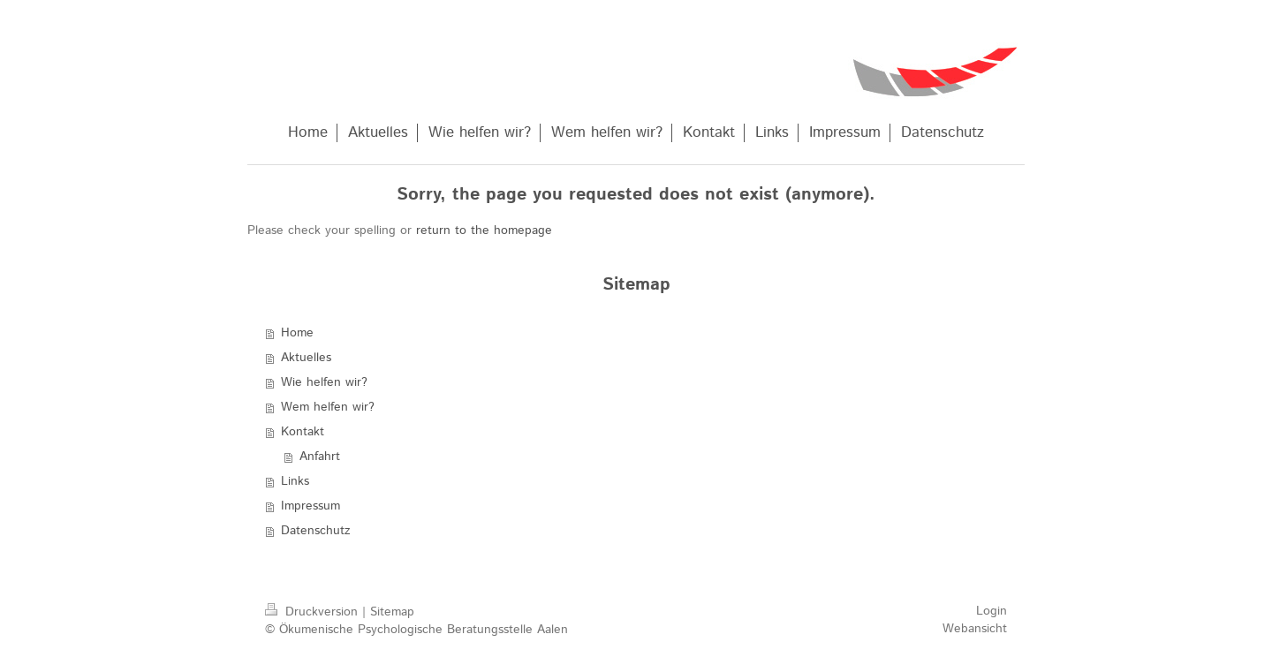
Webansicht (975, 629)
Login (991, 611)
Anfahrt (319, 456)
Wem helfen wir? (328, 407)
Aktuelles (306, 357)
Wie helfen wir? (324, 382)
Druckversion (313, 612)
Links (295, 481)
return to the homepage (484, 230)
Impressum (310, 506)
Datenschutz (316, 531)
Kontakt (302, 432)
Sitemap (392, 612)
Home (297, 333)
